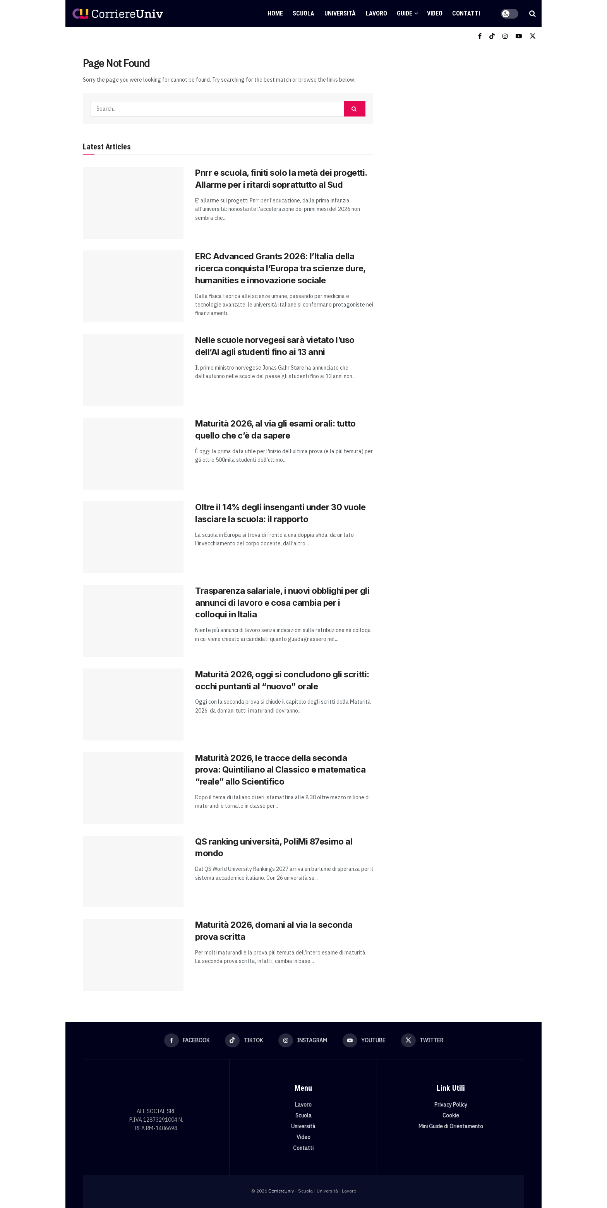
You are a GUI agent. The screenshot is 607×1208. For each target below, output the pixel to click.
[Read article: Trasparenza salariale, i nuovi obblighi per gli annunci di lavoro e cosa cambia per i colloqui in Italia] (133, 621)
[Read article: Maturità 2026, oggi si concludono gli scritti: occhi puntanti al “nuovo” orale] (133, 704)
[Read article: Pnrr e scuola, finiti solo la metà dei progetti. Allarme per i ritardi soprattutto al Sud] (133, 203)
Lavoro (376, 13)
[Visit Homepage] (117, 13)
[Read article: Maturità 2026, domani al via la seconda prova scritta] (133, 955)
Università (340, 13)
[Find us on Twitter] (533, 36)
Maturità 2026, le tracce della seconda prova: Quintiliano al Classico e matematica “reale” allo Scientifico (280, 770)
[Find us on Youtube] (519, 36)
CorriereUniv (281, 1191)
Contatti (466, 13)
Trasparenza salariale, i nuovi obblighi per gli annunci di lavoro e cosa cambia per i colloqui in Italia (282, 603)
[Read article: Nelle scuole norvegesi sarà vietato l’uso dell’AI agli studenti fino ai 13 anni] (133, 370)
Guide (404, 13)
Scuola (303, 13)
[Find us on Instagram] (505, 36)
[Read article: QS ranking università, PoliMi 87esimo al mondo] (133, 872)
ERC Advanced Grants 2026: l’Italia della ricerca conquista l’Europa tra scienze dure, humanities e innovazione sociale (280, 268)
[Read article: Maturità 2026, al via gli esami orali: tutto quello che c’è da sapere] (133, 454)
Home (275, 13)
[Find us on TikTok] (492, 36)
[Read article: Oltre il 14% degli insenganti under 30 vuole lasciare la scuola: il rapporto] (133, 537)
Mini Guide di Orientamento (450, 1126)
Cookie (450, 1115)
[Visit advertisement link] (457, 115)
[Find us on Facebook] (480, 36)
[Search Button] (532, 13)
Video (434, 13)
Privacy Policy (450, 1104)
